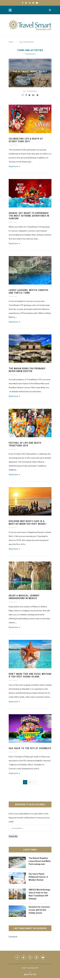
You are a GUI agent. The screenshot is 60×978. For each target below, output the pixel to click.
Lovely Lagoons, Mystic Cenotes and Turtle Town (28, 291)
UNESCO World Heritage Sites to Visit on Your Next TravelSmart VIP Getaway (39, 894)
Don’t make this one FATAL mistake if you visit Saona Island (30, 675)
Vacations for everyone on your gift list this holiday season (39, 910)
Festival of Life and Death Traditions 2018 (25, 444)
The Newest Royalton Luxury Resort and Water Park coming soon (40, 861)
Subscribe (13, 836)
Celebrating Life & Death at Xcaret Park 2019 (26, 140)
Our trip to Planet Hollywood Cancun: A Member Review (38, 877)
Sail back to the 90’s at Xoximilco (30, 748)
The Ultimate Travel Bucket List (30, 73)
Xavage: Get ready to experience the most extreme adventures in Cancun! (29, 216)
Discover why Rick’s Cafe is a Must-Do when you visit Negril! (27, 522)
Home (11, 42)
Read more (14, 166)
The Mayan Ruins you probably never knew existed (27, 370)
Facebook (13, 936)
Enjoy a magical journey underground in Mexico (24, 597)
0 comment (30, 91)
